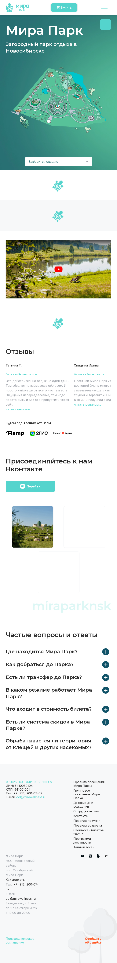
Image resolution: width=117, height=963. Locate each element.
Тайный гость (83, 847)
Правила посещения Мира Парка (88, 784)
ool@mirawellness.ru (31, 797)
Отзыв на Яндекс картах (21, 374)
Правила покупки (86, 821)
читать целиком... (19, 409)
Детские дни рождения (83, 804)
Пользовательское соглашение (20, 940)
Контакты (80, 816)
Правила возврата (87, 825)
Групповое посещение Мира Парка (86, 794)
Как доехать (15, 880)
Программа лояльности (82, 840)
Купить (64, 7)
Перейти (30, 486)
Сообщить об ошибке (93, 940)
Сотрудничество (86, 811)
